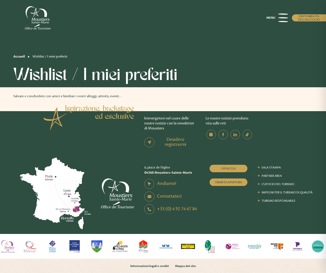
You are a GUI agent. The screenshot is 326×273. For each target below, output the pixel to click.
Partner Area (272, 176)
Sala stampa (271, 167)
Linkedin (235, 134)
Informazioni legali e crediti (149, 266)
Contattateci (169, 196)
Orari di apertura (228, 182)
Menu (277, 18)
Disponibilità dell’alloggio (309, 17)
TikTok (247, 134)
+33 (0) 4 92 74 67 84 (177, 208)
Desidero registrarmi (175, 142)
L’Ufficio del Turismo (278, 184)
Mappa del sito (185, 266)
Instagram (211, 134)
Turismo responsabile (278, 201)
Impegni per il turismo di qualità (287, 192)
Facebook (223, 134)
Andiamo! (166, 183)
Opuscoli (228, 168)
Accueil (19, 56)
